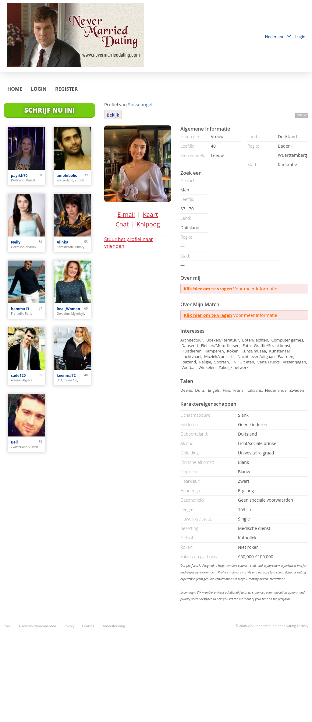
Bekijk (113, 115)
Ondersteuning (113, 626)
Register (66, 89)
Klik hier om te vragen (208, 289)
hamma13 (20, 308)
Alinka (62, 242)
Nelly (15, 242)
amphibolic (67, 175)
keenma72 (66, 375)
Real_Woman (68, 308)
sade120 (18, 375)
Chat (122, 224)
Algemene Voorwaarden (37, 626)
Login (300, 36)
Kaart (150, 214)
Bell (14, 442)
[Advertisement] (156, 671)
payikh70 (19, 175)
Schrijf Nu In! (49, 109)
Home (14, 89)
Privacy (68, 626)
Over (7, 626)
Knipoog (148, 224)
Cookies (88, 626)
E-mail (126, 214)
